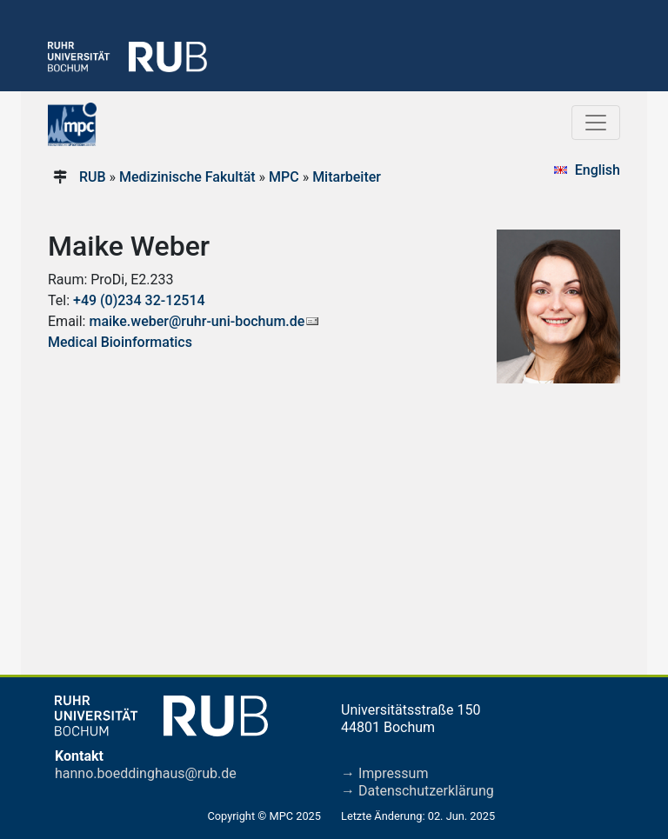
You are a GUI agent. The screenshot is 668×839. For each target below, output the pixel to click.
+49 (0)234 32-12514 (139, 300)
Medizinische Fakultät (187, 177)
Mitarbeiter (346, 177)
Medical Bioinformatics (120, 342)
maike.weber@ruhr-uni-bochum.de (196, 321)
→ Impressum (384, 773)
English (597, 170)
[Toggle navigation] (595, 122)
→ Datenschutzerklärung (417, 790)
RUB (92, 177)
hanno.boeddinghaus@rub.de (146, 773)
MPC (284, 177)
